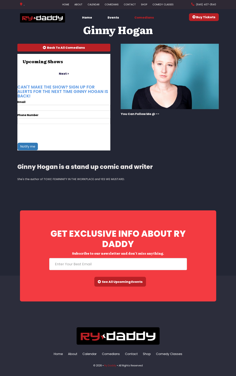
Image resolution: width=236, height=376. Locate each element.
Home (65, 4)
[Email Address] (118, 264)
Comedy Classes (163, 4)
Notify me (27, 146)
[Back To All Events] (63, 48)
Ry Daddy (110, 365)
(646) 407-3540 (205, 4)
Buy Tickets (203, 17)
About (78, 4)
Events (113, 17)
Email (21, 102)
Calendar (93, 4)
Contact (130, 4)
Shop (144, 4)
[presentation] (43, 133)
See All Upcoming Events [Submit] (120, 282)
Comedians (112, 4)
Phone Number (27, 115)
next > (64, 73)
